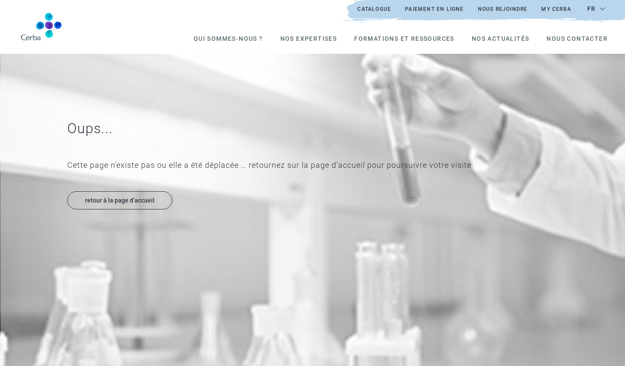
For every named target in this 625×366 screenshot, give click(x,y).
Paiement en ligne (434, 9)
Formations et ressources (404, 38)
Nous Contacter (577, 38)
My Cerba (556, 9)
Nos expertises (308, 38)
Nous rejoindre (503, 9)
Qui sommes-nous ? (228, 38)
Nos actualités (501, 38)
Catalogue (374, 9)
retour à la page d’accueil (120, 200)
